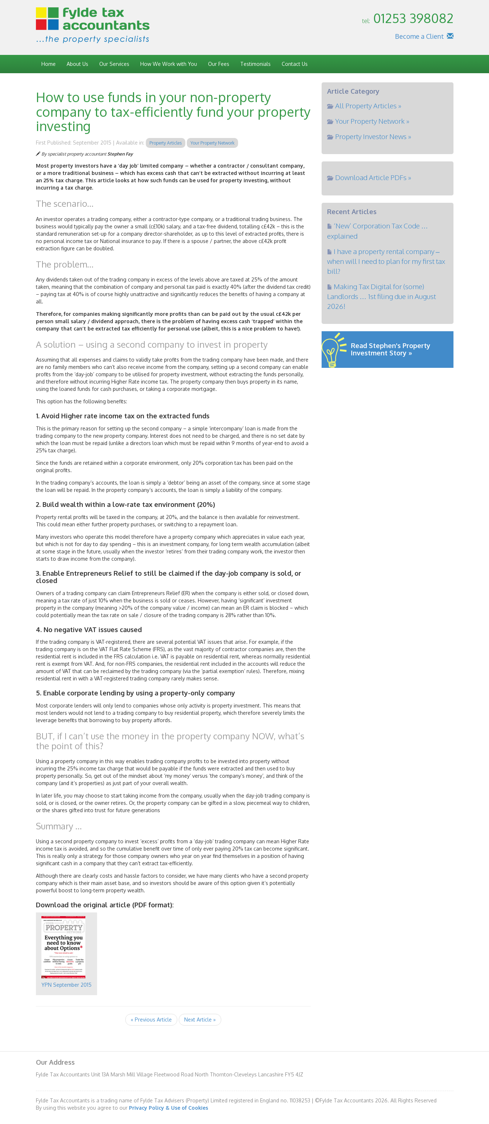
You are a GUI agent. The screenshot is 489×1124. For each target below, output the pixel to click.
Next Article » (200, 1019)
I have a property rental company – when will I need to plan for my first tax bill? (386, 261)
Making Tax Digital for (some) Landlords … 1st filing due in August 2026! (381, 296)
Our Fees (218, 64)
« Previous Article (151, 1019)
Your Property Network (212, 143)
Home (48, 64)
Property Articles (165, 143)
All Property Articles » (368, 105)
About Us (77, 64)
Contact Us (295, 64)
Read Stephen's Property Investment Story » (390, 349)
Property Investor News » (373, 136)
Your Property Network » (372, 120)
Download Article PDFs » (373, 177)
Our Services (114, 64)
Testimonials (255, 64)
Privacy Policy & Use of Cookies (168, 1108)
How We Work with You (168, 64)
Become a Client (419, 36)
